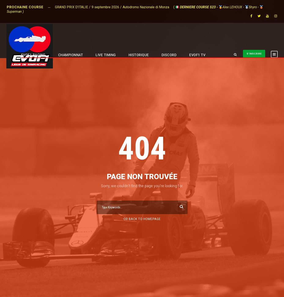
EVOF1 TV (197, 55)
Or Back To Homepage (142, 219)
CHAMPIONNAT (70, 55)
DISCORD (169, 55)
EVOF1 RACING (33, 55)
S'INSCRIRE (254, 53)
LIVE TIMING (106, 55)
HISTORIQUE (139, 55)
